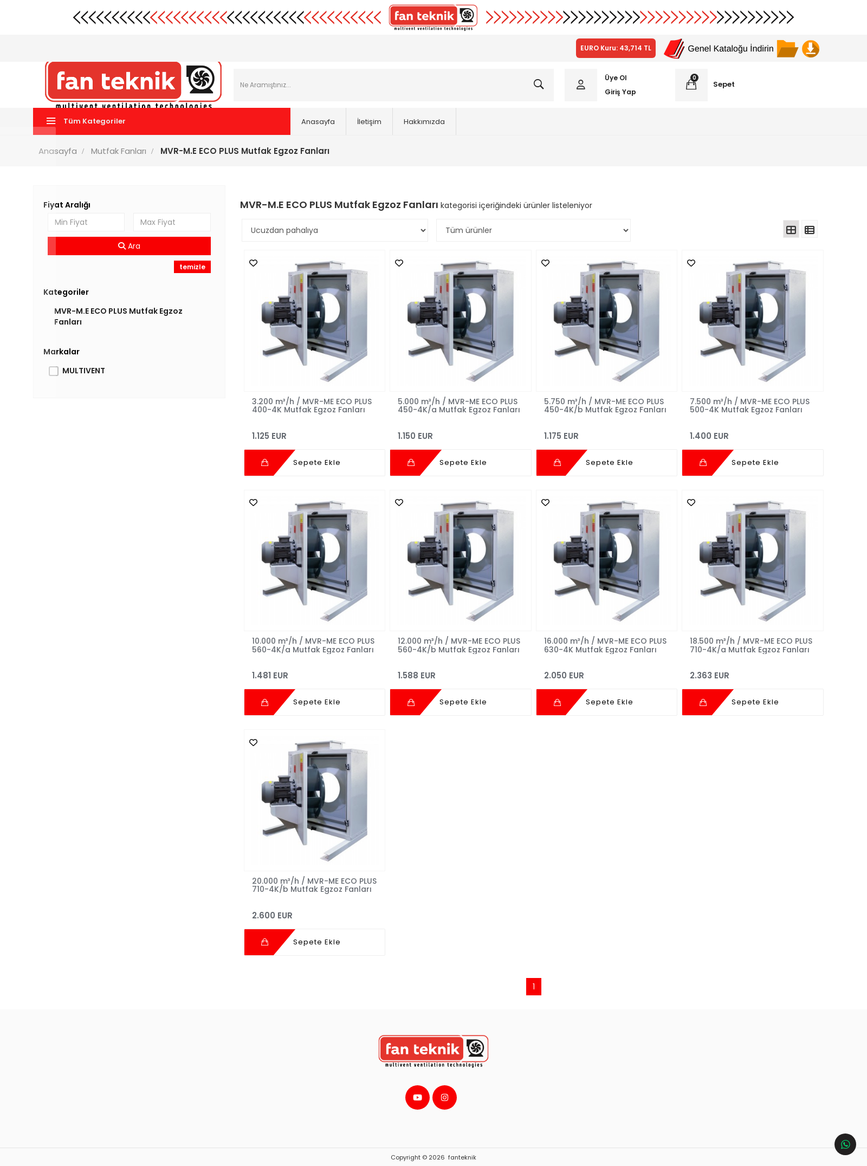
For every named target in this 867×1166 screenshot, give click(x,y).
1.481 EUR (317, 672)
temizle (197, 275)
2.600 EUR (317, 908)
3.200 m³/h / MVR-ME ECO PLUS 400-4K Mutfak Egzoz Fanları (316, 409)
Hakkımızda (371, 130)
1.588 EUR (460, 672)
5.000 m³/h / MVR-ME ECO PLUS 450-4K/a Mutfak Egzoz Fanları (459, 409)
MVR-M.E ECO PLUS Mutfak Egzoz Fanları (127, 324)
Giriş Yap (617, 95)
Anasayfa (265, 130)
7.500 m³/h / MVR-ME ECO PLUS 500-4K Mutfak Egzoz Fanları (744, 409)
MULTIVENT (92, 378)
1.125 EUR (317, 435)
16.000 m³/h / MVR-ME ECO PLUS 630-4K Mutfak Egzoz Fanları (593, 646)
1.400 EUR (745, 435)
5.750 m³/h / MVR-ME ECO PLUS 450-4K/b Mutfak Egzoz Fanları (602, 409)
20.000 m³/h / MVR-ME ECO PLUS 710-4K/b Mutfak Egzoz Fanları (311, 882)
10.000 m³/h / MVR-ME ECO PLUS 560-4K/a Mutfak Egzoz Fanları (312, 646)
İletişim (317, 130)
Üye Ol (613, 82)
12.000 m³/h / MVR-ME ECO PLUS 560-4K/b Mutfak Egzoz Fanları (455, 646)
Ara (136, 254)
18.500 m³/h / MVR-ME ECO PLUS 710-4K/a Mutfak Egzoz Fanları (739, 646)
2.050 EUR (603, 672)
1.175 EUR (603, 435)
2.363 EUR (745, 672)
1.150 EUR (460, 435)
